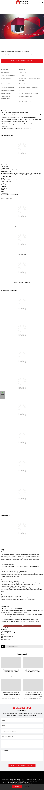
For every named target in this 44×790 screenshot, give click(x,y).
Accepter (17, 786)
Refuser (27, 786)
